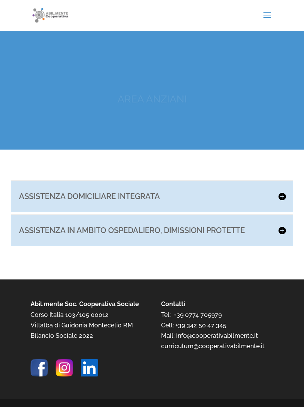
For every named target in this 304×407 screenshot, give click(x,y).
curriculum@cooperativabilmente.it (213, 346)
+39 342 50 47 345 (200, 325)
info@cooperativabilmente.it (217, 335)
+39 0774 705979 (198, 314)
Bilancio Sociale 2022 (62, 335)
